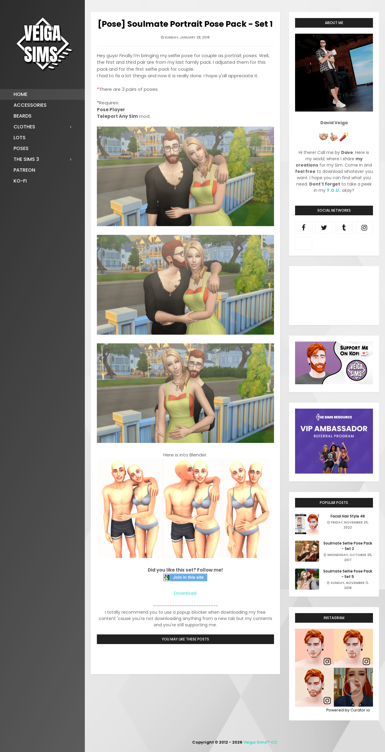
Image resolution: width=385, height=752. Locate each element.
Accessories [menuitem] (30, 105)
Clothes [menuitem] (24, 126)
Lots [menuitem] (20, 137)
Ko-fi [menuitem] (20, 180)
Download (185, 593)
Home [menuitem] (20, 94)
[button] (353, 687)
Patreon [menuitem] (24, 170)
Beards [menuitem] (23, 115)
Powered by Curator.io (348, 710)
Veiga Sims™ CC (260, 742)
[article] (314, 648)
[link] (327, 661)
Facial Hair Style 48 (348, 516)
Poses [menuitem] (21, 148)
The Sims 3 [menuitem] (26, 159)
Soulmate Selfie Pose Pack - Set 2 (347, 546)
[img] (314, 648)
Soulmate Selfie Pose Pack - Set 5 (347, 574)
